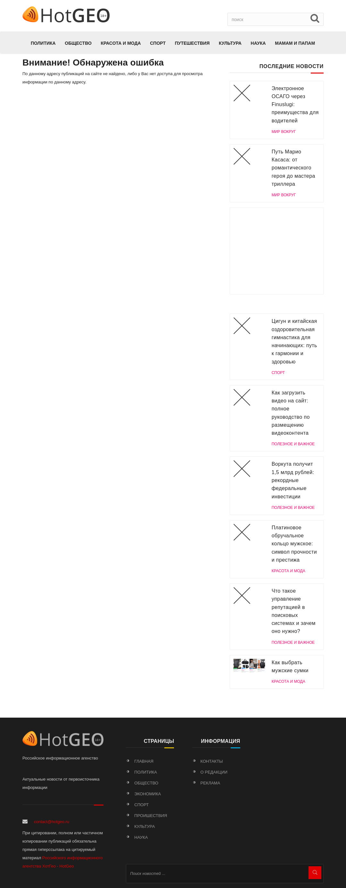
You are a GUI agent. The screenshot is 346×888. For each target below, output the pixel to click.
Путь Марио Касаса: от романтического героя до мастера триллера (293, 168)
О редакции (214, 772)
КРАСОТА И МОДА (121, 43)
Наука (258, 43)
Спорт (158, 43)
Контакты (212, 761)
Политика (43, 43)
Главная (143, 761)
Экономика (147, 793)
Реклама (210, 783)
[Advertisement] (276, 251)
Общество (78, 43)
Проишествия (150, 815)
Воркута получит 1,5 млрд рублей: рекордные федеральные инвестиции (293, 480)
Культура (230, 43)
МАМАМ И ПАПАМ (295, 43)
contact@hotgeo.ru (51, 821)
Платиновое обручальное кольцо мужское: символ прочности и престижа (294, 544)
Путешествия (192, 43)
